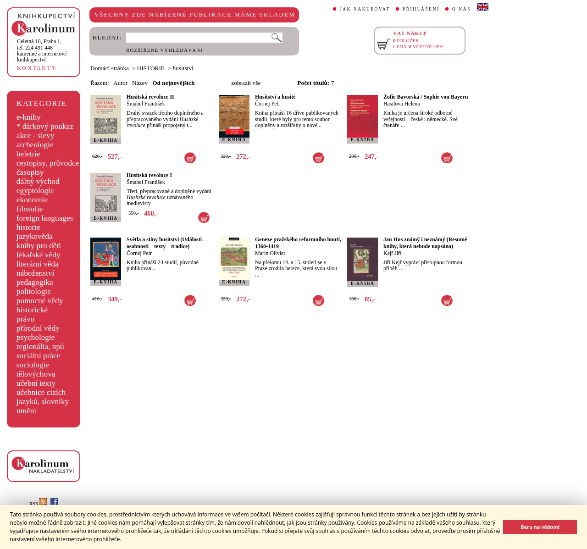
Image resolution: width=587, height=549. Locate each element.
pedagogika (35, 282)
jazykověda (35, 236)
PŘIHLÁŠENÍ (421, 9)
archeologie (35, 144)
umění (26, 410)
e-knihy (29, 117)
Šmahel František (146, 103)
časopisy (30, 172)
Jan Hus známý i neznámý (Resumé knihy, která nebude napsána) (425, 243)
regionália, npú (40, 346)
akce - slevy (36, 135)
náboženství (36, 273)
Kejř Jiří (392, 253)
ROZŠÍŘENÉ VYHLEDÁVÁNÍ (164, 50)
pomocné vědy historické (40, 305)
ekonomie (32, 199)
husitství (183, 68)
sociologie (33, 364)
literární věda (38, 264)
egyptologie (35, 190)
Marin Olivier (270, 253)
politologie (34, 291)
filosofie (30, 209)
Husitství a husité (275, 97)
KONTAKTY (37, 68)
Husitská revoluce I (149, 175)
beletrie (28, 154)
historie (28, 227)
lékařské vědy (39, 254)
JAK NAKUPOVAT (365, 9)
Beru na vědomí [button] (540, 526)
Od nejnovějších (173, 82)
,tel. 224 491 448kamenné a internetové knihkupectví (42, 50)
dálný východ (38, 181)
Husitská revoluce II (150, 97)
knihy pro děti (39, 245)
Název (140, 82)
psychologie (36, 337)
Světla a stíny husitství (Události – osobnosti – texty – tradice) (166, 243)
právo (25, 319)
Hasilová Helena (401, 103)
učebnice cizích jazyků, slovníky (43, 397)
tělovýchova (36, 374)
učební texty (36, 383)
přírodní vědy (38, 328)
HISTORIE (151, 68)
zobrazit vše (245, 82)
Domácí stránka (109, 68)
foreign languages (45, 218)
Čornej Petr (267, 103)
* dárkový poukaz (45, 126)
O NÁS (461, 9)
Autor (120, 82)
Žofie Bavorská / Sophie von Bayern (425, 97)
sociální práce (39, 355)
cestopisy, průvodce (48, 163)
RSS (38, 503)
